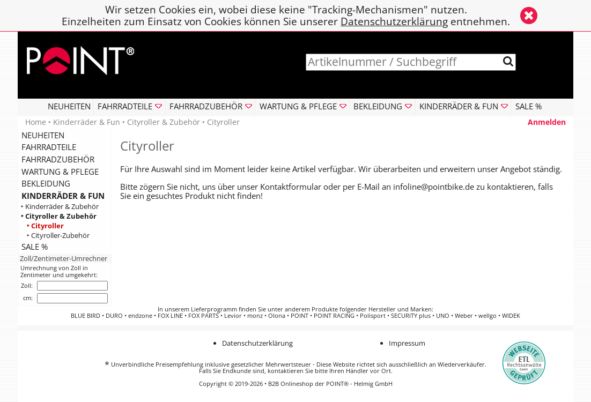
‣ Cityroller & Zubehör (59, 216)
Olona (276, 315)
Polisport (373, 315)
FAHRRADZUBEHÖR (57, 159)
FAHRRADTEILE (48, 147)
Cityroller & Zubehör (163, 122)
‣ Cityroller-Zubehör (58, 235)
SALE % (528, 106)
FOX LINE (170, 315)
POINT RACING (334, 315)
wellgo (487, 315)
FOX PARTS (203, 315)
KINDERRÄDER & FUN (63, 195)
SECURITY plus (411, 315)
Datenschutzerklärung (394, 21)
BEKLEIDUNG (45, 183)
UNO (442, 315)
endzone (140, 315)
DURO (114, 315)
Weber (464, 315)
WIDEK (511, 315)
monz (255, 315)
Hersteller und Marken (400, 309)
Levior (233, 315)
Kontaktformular (290, 186)
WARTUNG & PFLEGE (60, 171)
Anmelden (547, 122)
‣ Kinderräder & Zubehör (60, 206)
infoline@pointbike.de (433, 186)
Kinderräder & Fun (86, 122)
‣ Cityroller (45, 225)
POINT (299, 315)
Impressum (407, 343)
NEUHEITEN (69, 106)
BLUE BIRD (85, 315)
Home (35, 122)
